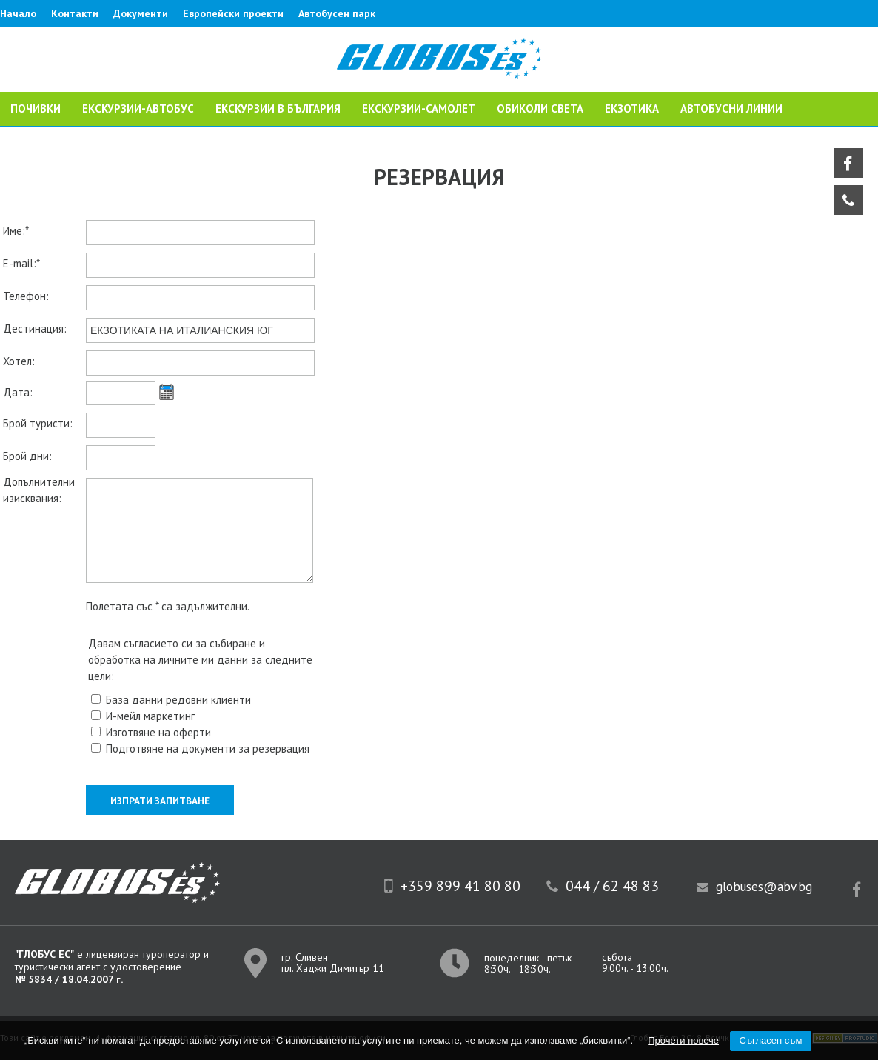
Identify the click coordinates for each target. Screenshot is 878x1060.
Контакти (74, 13)
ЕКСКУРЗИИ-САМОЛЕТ (418, 108)
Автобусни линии (731, 108)
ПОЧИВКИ (35, 108)
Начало (18, 13)
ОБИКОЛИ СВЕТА (540, 108)
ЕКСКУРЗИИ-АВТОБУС (138, 108)
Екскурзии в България (278, 108)
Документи (140, 13)
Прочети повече (683, 1040)
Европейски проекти (233, 13)
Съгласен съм (771, 1040)
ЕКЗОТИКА (632, 108)
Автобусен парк (336, 13)
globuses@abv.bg (764, 887)
